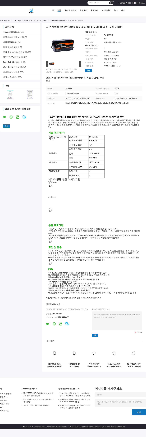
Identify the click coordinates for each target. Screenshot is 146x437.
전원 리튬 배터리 (10, 77)
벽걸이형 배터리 (10, 42)
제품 (59, 10)
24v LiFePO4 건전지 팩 (13, 62)
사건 (123, 10)
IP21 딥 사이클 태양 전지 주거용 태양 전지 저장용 (38, 400)
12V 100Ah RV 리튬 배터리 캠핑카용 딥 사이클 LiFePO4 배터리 (54, 365)
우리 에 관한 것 (70, 10)
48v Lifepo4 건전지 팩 (12, 67)
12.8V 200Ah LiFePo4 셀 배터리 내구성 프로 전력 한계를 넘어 (38, 394)
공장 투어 (83, 10)
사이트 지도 (4, 411)
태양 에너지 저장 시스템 (13, 37)
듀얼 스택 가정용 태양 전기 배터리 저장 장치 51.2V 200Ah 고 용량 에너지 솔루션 (75, 394)
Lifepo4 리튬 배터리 (11, 32)
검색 (111, 3)
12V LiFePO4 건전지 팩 (22, 20)
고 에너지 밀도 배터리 (77, 298)
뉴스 (116, 10)
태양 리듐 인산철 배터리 (59, 298)
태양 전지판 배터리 (94, 298)
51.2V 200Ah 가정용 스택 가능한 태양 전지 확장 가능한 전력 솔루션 (75, 406)
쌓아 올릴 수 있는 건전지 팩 (15, 52)
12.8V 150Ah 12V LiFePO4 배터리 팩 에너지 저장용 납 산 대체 (134, 365)
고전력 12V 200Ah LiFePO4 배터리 (36, 405)
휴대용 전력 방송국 (11, 72)
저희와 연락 (106, 10)
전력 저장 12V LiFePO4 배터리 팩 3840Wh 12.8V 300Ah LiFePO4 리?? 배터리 (94, 365)
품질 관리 (94, 10)
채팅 (88, 71)
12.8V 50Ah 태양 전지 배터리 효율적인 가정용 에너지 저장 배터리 (114, 365)
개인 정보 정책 (27, 426)
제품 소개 (7, 20)
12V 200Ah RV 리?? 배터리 (74, 365)
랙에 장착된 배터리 (11, 47)
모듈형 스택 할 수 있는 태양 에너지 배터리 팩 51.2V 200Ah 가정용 (75, 400)
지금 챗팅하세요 (124, 3)
